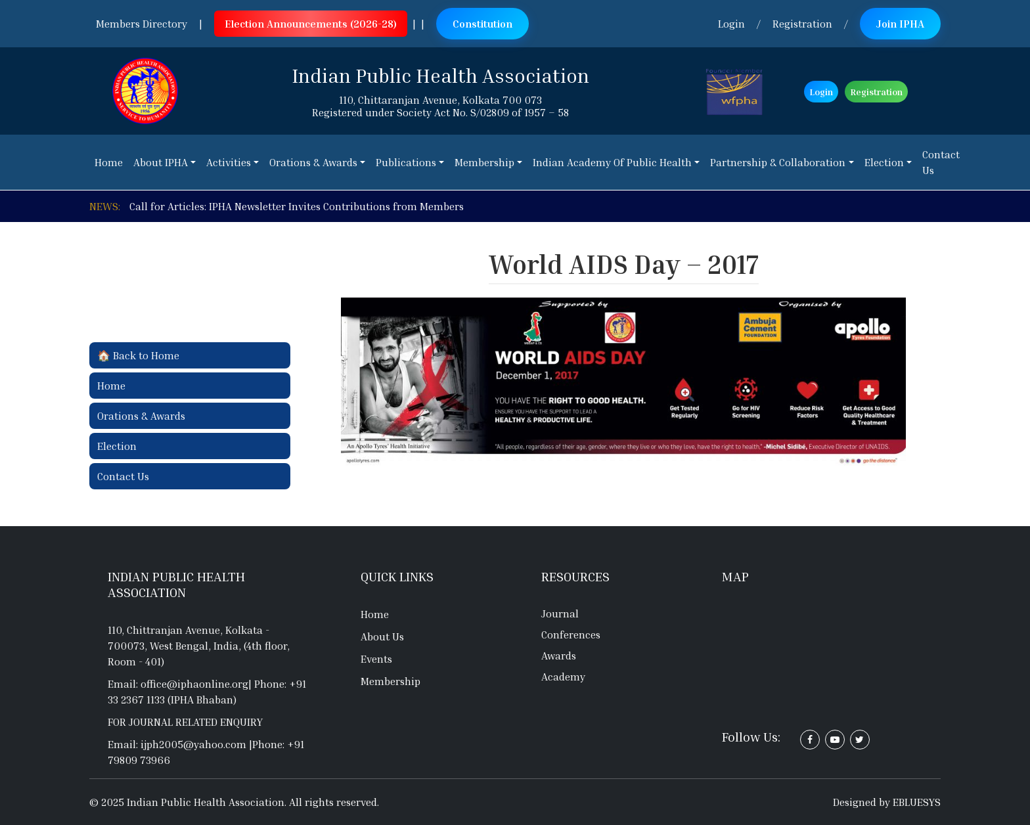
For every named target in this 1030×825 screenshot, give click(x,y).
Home (111, 385)
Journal (560, 613)
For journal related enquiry (185, 721)
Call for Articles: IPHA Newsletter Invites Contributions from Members (296, 206)
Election (117, 446)
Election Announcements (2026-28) (311, 23)
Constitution (482, 23)
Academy (563, 676)
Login (731, 23)
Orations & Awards (141, 415)
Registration (802, 23)
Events (376, 658)
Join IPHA (900, 23)
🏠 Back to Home (138, 355)
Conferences (570, 634)
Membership (390, 681)
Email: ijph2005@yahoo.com (178, 744)
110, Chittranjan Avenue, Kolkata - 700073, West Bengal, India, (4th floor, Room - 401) (199, 645)
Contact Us (123, 476)
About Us (382, 636)
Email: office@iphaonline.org (178, 683)
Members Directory (141, 23)
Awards (558, 655)
